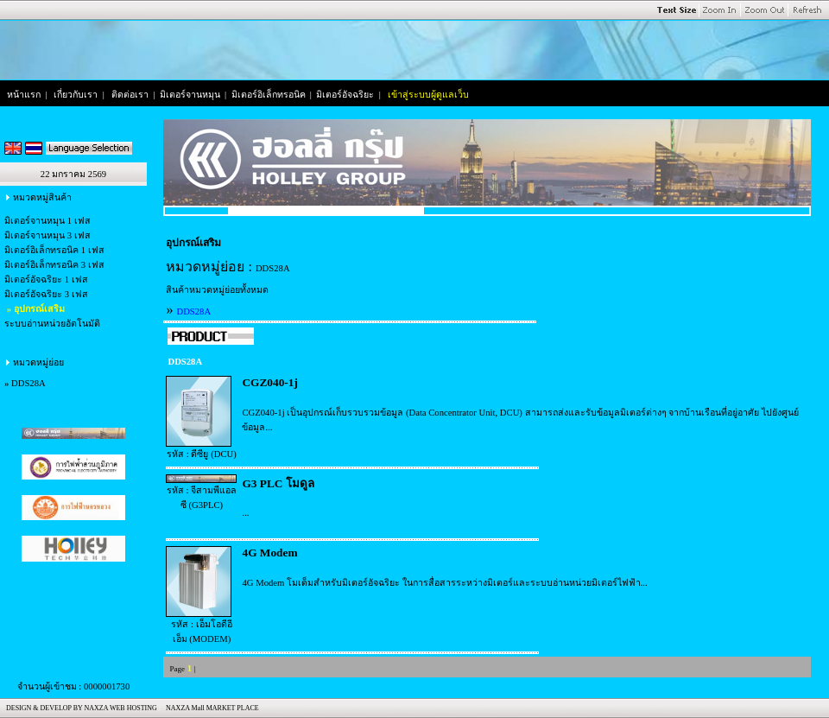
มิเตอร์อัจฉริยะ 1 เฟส (46, 279)
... (245, 513)
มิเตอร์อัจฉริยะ (345, 94)
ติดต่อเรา (130, 94)
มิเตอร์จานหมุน (190, 94)
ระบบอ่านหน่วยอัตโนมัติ (52, 323)
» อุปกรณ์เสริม (34, 309)
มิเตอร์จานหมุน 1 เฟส (47, 221)
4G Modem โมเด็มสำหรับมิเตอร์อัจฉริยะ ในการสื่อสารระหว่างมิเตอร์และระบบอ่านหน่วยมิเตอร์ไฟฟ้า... (444, 583)
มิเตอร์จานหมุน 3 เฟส (47, 235)
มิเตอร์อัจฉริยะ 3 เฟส (46, 294)
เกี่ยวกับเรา (76, 94)
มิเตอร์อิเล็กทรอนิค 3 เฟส (54, 265)
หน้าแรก (24, 94)
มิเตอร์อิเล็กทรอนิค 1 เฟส (54, 250)
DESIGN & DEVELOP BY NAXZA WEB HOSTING (80, 708)
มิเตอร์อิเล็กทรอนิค (268, 94)
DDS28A (28, 383)
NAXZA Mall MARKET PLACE (210, 708)
